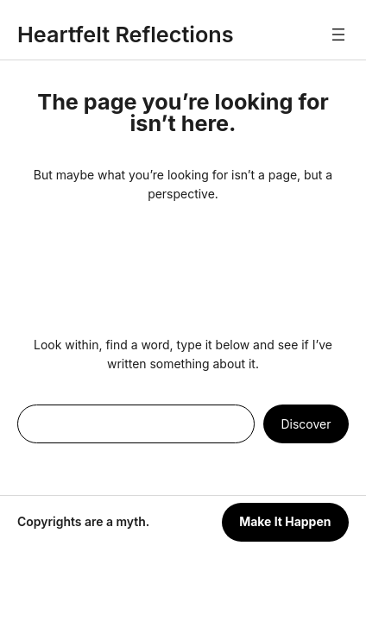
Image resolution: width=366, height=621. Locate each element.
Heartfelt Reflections (125, 34)
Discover (306, 424)
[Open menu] (338, 34)
